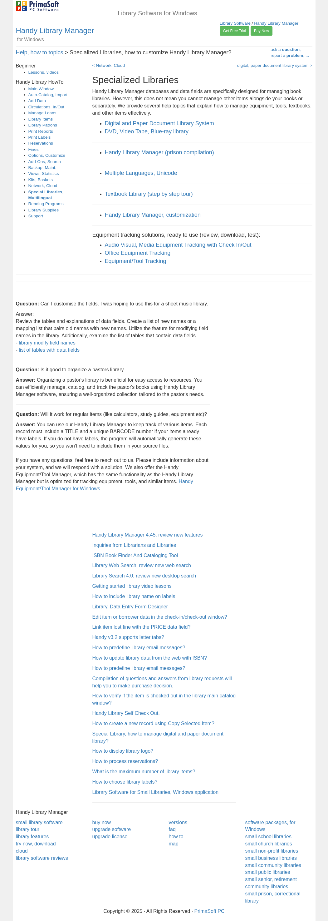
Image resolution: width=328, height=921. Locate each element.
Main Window (41, 89)
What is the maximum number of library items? (143, 771)
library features (32, 836)
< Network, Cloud (108, 65)
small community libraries (273, 865)
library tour (28, 829)
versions (178, 822)
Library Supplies (43, 210)
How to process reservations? (125, 761)
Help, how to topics (39, 52)
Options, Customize (47, 155)
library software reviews (42, 858)
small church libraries (268, 843)
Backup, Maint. (42, 167)
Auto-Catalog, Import (47, 94)
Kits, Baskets (40, 179)
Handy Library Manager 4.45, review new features (147, 534)
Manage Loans (42, 113)
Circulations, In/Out (46, 107)
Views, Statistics (43, 173)
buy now (101, 822)
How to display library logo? (123, 751)
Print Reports (40, 131)
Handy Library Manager (55, 30)
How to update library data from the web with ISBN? (149, 658)
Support (35, 216)
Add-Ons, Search (44, 161)
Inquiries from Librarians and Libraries (134, 545)
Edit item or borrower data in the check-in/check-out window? (159, 617)
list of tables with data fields (49, 350)
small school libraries (268, 836)
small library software (39, 822)
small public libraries (267, 872)
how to (176, 836)
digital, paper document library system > (274, 65)
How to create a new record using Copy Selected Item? (153, 723)
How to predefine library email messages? (138, 647)
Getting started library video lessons (132, 586)
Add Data (37, 100)
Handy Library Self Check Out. (126, 713)
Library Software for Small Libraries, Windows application (155, 792)
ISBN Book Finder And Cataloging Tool (135, 555)
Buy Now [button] (261, 31)
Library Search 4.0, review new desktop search (144, 575)
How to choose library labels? (125, 782)
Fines (33, 149)
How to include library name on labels (133, 596)
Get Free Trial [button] (234, 31)
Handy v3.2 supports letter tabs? (128, 637)
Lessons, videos (43, 72)
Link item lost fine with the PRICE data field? (141, 627)
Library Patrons (42, 125)
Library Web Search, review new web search (141, 565)
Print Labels (39, 137)
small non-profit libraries (271, 851)
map (174, 843)
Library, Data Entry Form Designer (130, 606)
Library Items (40, 119)
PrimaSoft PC (209, 911)
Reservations (40, 143)
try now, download (36, 843)
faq (172, 829)
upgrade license (110, 836)
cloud (22, 851)
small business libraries (271, 858)
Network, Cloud (42, 185)
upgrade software (111, 829)
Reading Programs (46, 203)
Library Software (235, 23)
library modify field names (47, 342)
